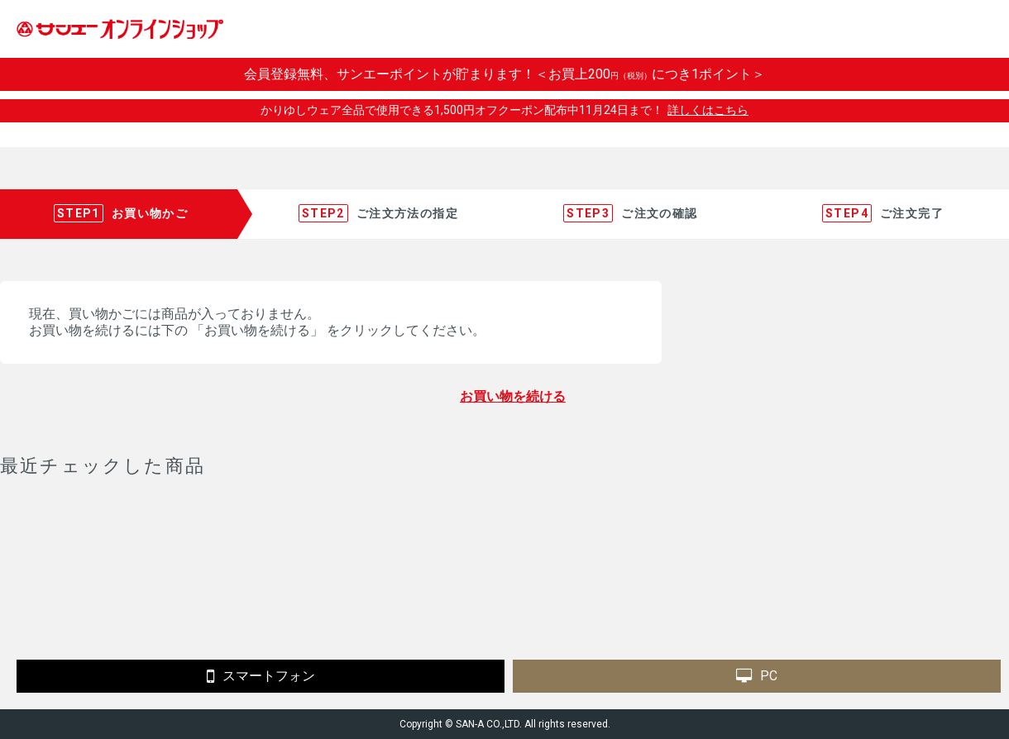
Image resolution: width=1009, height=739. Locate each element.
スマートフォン (261, 676)
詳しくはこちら (707, 110)
